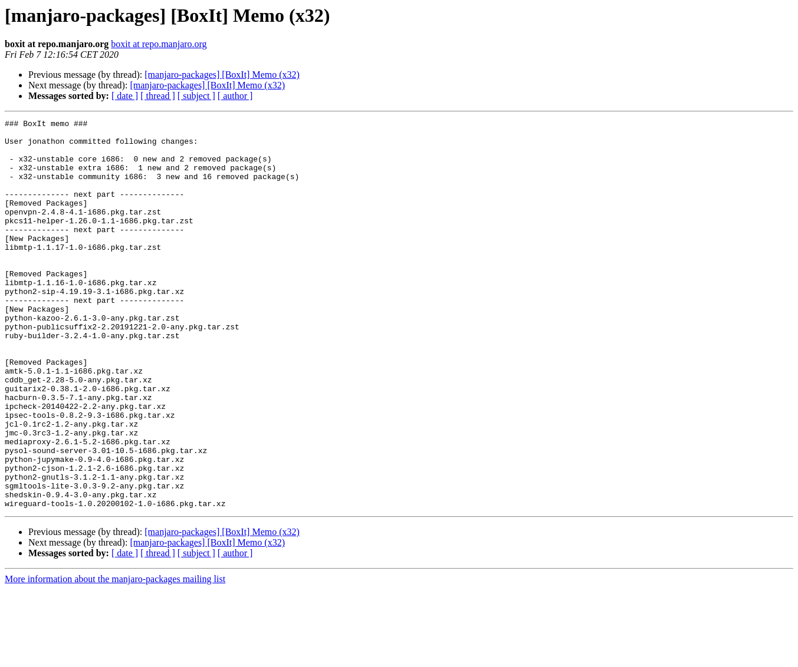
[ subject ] (196, 96)
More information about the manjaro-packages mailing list (115, 657)
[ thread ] (157, 96)
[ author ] (235, 96)
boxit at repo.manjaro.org (158, 44)
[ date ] (124, 96)
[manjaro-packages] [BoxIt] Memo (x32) (222, 75)
